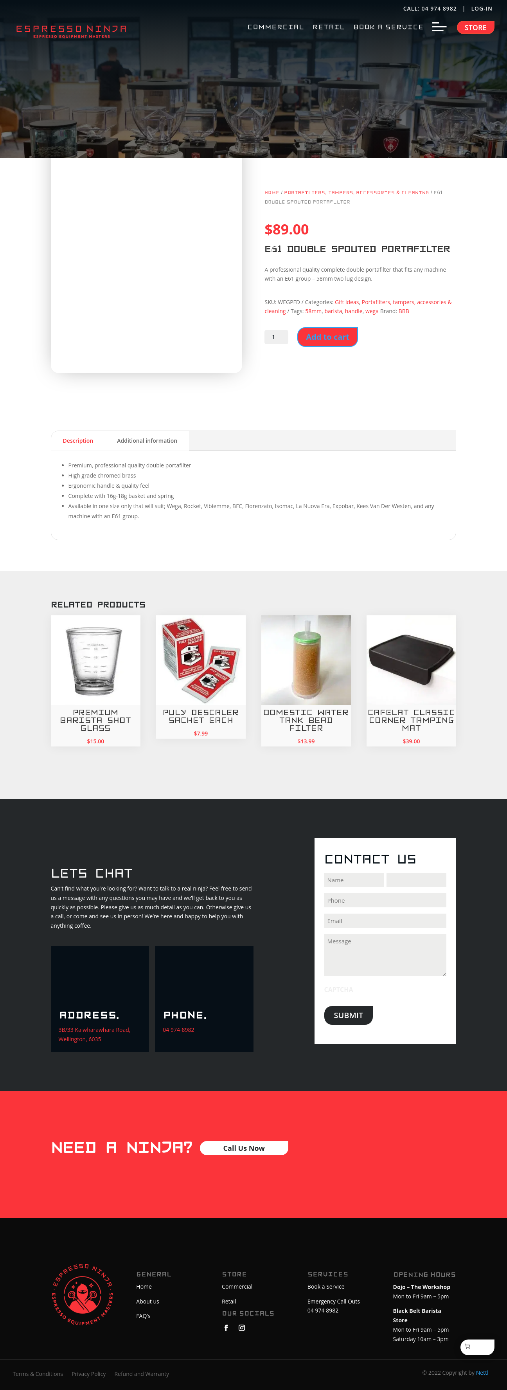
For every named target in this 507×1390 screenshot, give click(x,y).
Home (271, 192)
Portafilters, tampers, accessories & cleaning (356, 192)
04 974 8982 (439, 8)
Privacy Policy (89, 1374)
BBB (404, 311)
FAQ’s (143, 1316)
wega (372, 311)
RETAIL (329, 27)
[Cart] (468, 1346)
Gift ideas (347, 302)
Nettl (482, 1372)
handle (354, 311)
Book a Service (326, 1286)
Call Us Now (244, 1148)
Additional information (147, 440)
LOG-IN (482, 8)
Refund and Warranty (141, 1374)
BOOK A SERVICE (388, 27)
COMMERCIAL (275, 27)
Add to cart (327, 337)
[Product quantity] (276, 337)
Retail (229, 1301)
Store (476, 27)
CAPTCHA (338, 989)
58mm (313, 311)
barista (333, 311)
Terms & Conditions (38, 1374)
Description (78, 440)
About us (147, 1301)
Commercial (237, 1286)
